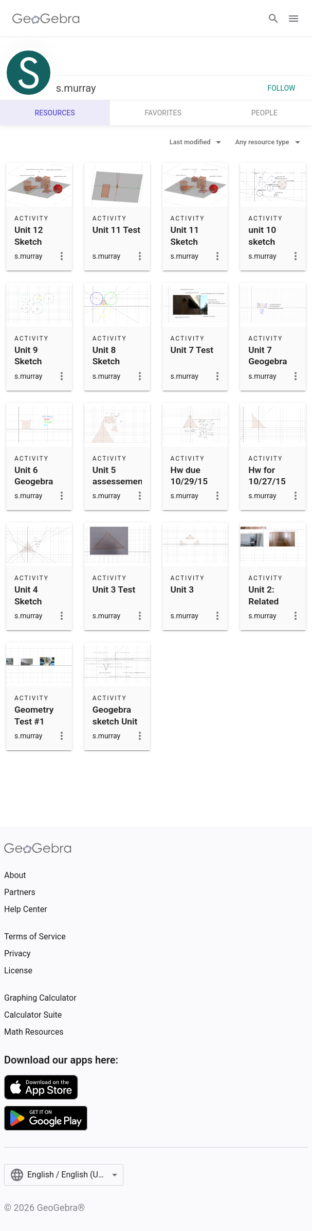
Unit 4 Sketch (28, 595)
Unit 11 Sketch (185, 235)
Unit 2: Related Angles (263, 601)
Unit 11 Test (116, 230)
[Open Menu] (293, 18)
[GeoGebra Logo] (46, 18)
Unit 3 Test (114, 589)
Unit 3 (182, 589)
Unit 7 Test (192, 350)
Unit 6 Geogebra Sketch (33, 481)
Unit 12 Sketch (28, 235)
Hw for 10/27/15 (267, 475)
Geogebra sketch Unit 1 (115, 721)
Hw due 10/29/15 (189, 475)
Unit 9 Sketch (28, 355)
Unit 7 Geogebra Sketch (267, 361)
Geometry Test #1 (33, 715)
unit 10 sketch (262, 235)
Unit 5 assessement (119, 475)
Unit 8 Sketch (106, 355)
